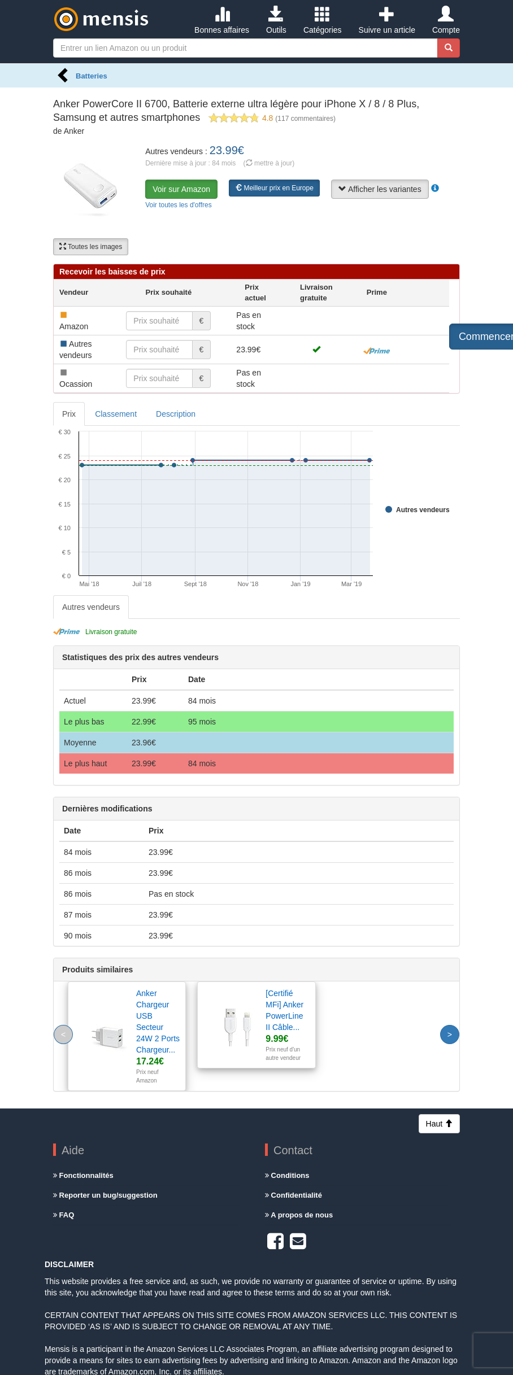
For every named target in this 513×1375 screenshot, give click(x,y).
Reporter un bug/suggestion (105, 1195)
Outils (276, 20)
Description (175, 413)
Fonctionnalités (83, 1175)
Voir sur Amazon (181, 189)
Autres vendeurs (91, 607)
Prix (69, 413)
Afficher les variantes (379, 189)
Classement (116, 413)
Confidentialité (293, 1195)
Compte (446, 20)
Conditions (287, 1175)
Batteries (91, 76)
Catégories (322, 20)
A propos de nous (299, 1215)
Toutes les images (90, 247)
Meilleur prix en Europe (274, 188)
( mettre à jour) (269, 163)
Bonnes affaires (221, 20)
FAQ (63, 1215)
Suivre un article (387, 20)
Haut (439, 1123)
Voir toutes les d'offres (178, 205)
